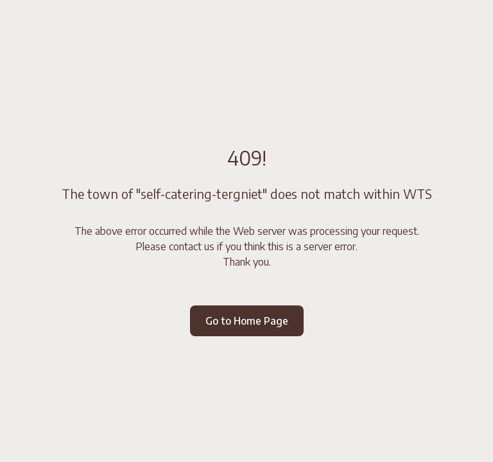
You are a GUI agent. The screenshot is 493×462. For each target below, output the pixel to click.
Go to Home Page (246, 320)
